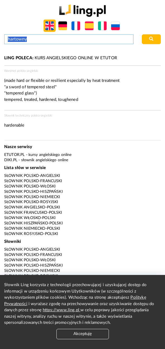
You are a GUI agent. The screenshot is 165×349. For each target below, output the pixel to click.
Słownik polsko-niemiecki (32, 197)
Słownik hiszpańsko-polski (33, 223)
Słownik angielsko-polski (32, 207)
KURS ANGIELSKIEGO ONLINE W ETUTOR (60, 58)
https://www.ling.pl (61, 310)
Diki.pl (10, 160)
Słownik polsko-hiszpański (33, 192)
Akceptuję (82, 334)
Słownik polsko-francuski (33, 181)
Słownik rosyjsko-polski (31, 234)
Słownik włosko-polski (30, 218)
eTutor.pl (14, 155)
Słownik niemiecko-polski (32, 229)
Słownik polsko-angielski (32, 176)
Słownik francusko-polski (33, 213)
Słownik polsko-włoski (30, 186)
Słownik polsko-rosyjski (31, 202)
